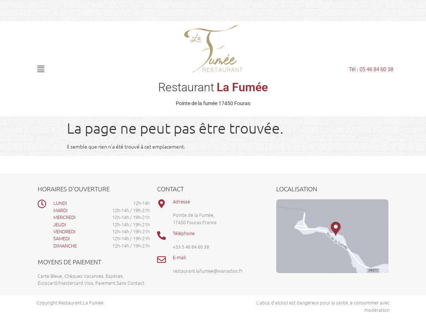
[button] (86, 69)
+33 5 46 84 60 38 (191, 246)
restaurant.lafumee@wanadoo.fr (208, 270)
